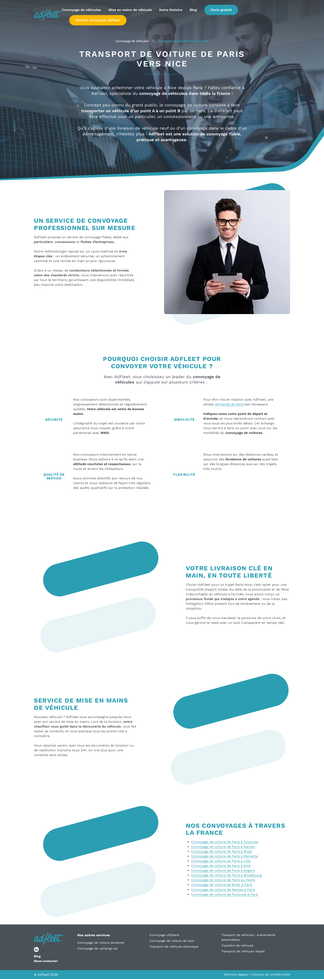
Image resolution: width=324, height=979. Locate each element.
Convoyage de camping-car (97, 948)
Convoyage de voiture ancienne (100, 942)
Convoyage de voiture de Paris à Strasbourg (226, 875)
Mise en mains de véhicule (130, 10)
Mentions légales (236, 974)
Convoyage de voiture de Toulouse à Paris (224, 894)
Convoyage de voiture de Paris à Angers (223, 870)
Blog (193, 10)
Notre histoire (170, 10)
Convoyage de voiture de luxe (171, 941)
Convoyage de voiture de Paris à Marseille (224, 856)
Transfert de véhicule (237, 945)
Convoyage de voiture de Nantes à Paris (223, 890)
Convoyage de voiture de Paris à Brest (221, 851)
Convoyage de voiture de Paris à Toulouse (224, 842)
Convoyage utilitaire (164, 935)
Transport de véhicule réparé (243, 951)
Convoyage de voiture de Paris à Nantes (223, 847)
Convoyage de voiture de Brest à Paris (221, 885)
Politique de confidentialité (270, 974)
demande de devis (229, 404)
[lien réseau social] (36, 949)
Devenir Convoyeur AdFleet (97, 20)
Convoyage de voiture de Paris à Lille (220, 861)
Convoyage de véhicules (81, 10)
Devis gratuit (221, 10)
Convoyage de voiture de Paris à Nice (221, 866)
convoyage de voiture (186, 104)
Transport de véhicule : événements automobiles (248, 937)
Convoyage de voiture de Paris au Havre (223, 880)
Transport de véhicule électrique (173, 946)
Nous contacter (46, 961)
